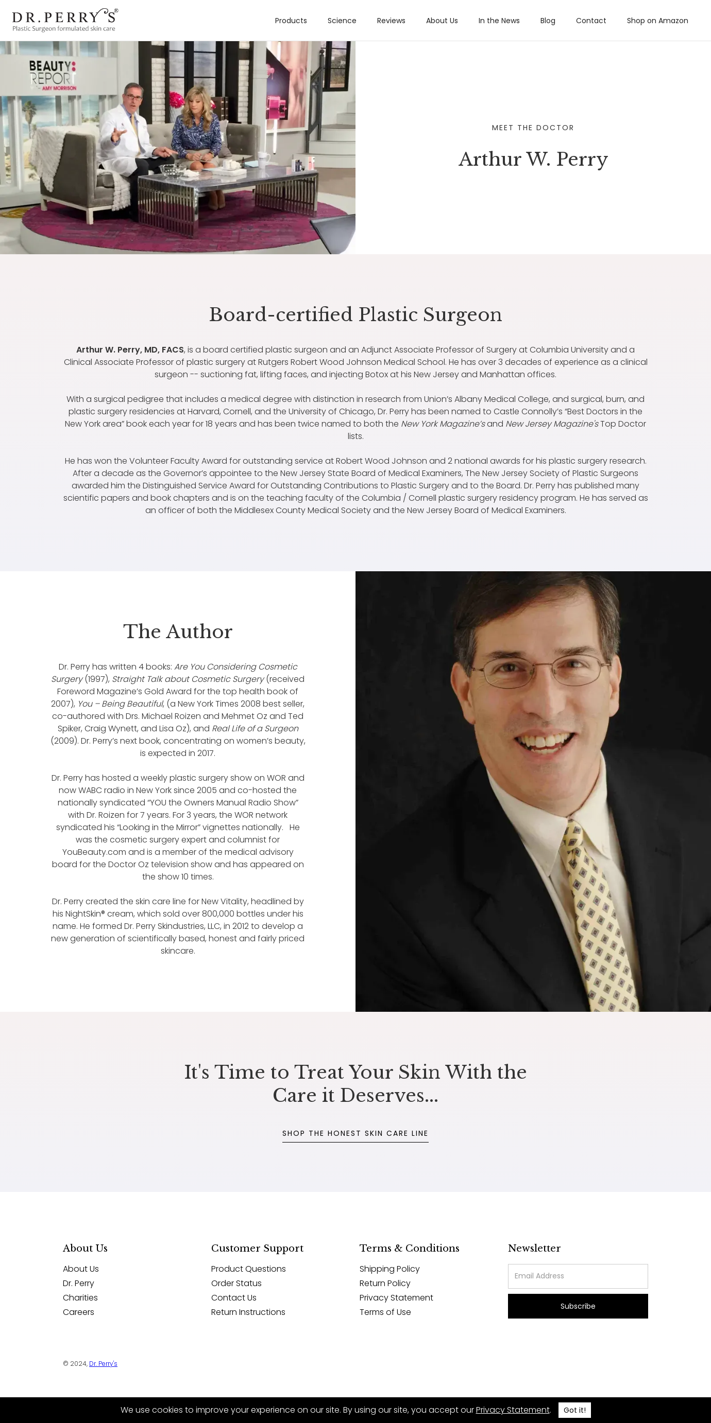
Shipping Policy (390, 1269)
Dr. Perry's (103, 1363)
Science (342, 20)
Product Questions (248, 1269)
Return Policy (385, 1283)
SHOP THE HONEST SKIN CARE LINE (355, 1133)
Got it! (575, 1410)
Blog (547, 20)
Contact (591, 20)
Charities (80, 1298)
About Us (442, 20)
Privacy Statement (396, 1298)
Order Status (236, 1283)
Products (291, 20)
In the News (499, 20)
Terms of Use (385, 1312)
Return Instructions (248, 1312)
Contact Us (234, 1298)
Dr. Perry (78, 1283)
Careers (78, 1312)
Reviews (391, 20)
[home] (65, 20)
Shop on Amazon (657, 20)
